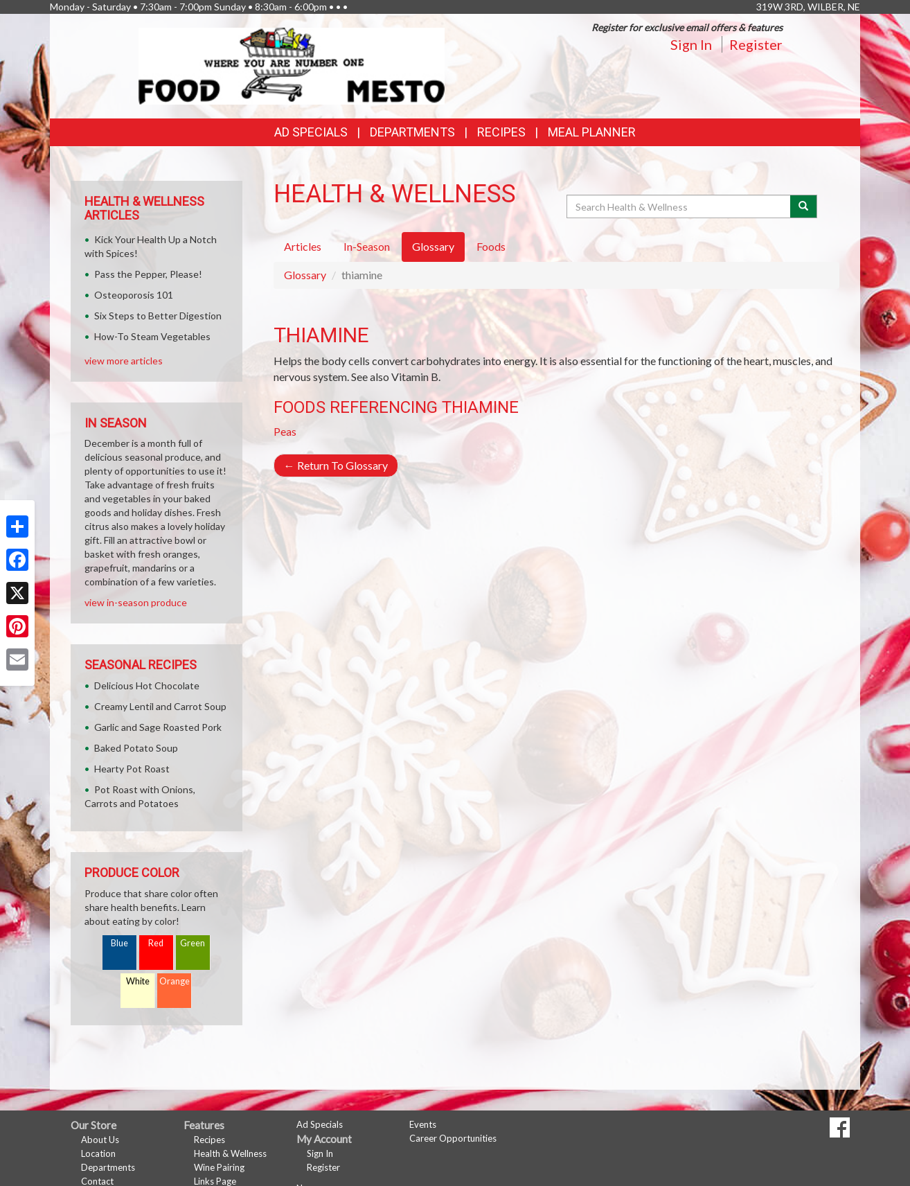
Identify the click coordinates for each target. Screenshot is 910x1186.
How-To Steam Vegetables (152, 336)
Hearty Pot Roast (132, 769)
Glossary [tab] (433, 246)
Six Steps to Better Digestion (158, 315)
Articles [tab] (302, 246)
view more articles (123, 360)
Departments (108, 1167)
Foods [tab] (491, 246)
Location (98, 1153)
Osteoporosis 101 (133, 295)
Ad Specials (311, 132)
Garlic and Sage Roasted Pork (158, 727)
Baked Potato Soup (136, 748)
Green (192, 943)
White (138, 981)
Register (756, 44)
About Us (100, 1139)
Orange (174, 981)
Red (155, 943)
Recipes (501, 132)
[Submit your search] (803, 206)
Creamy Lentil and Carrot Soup (160, 706)
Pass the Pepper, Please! (148, 274)
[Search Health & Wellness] (679, 206)
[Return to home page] (292, 65)
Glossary (305, 274)
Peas (285, 431)
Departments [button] (412, 132)
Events (422, 1124)
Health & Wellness (230, 1153)
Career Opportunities (453, 1138)
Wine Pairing (219, 1167)
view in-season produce (135, 602)
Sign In (691, 44)
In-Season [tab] (367, 246)
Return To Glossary (336, 465)
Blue (119, 943)
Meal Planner (592, 132)
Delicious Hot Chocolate (146, 685)
